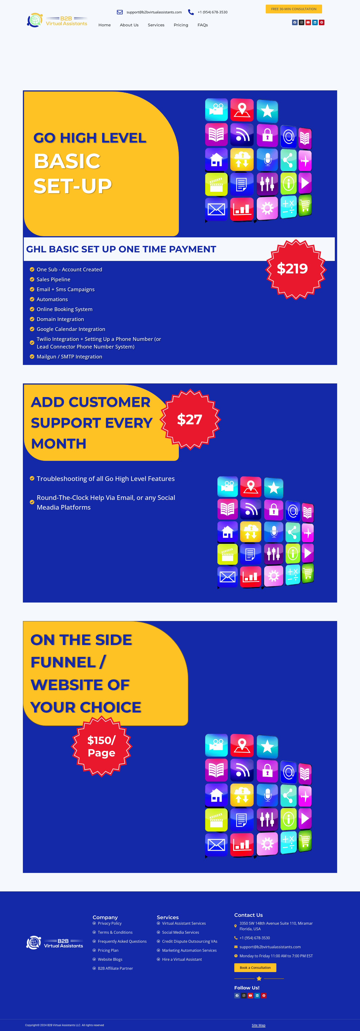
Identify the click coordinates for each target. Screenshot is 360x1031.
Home (104, 25)
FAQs (203, 25)
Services (156, 25)
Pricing (181, 25)
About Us (129, 25)
